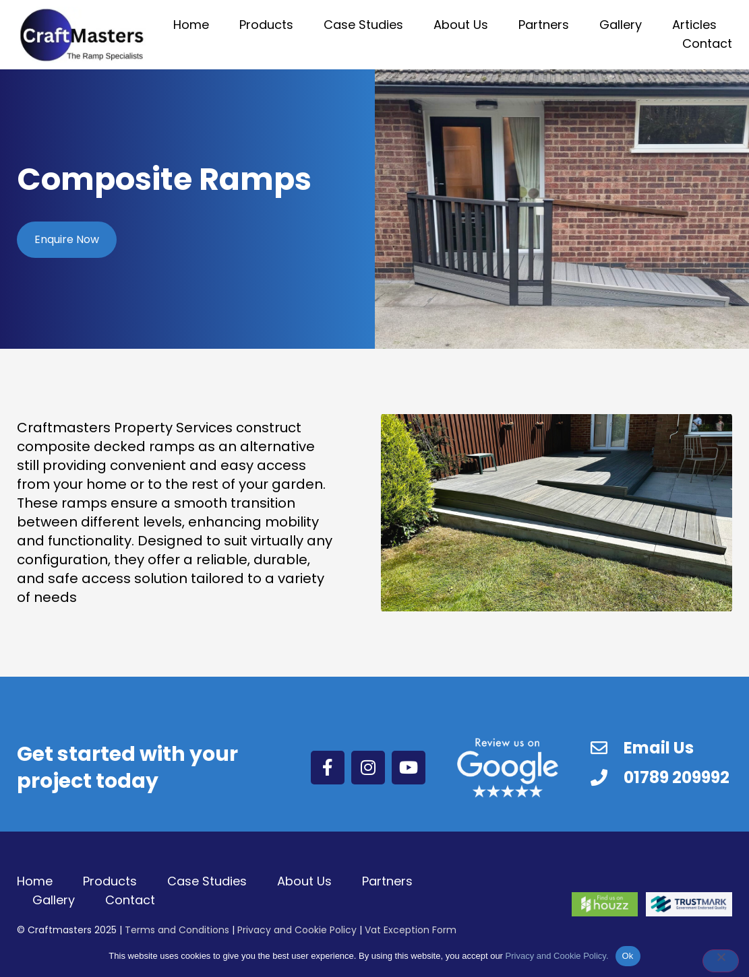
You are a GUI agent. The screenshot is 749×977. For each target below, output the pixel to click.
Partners (543, 24)
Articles (694, 24)
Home (191, 24)
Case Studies (363, 24)
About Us (460, 24)
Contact (707, 43)
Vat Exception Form (410, 930)
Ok (628, 956)
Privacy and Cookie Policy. (557, 956)
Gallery (620, 24)
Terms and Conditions (177, 930)
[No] (720, 960)
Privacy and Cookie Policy (297, 930)
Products (266, 24)
